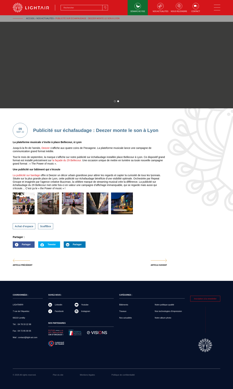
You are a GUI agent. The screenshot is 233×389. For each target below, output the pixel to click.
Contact (195, 7)
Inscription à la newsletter (205, 299)
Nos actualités (160, 7)
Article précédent (22, 265)
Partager (22, 245)
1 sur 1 (114, 101)
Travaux (122, 311)
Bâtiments (123, 305)
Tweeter (52, 244)
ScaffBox (45, 226)
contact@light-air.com (27, 337)
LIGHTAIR (34, 8)
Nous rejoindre (179, 7)
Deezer (46, 148)
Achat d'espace (24, 226)
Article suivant (159, 265)
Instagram (85, 311)
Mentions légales (87, 375)
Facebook (59, 311)
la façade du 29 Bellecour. (67, 160)
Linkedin (58, 305)
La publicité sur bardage (26, 175)
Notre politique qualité (164, 305)
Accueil (30, 18)
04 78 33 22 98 (24, 324)
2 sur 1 (118, 101)
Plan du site (58, 375)
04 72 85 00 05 (24, 331)
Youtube (84, 305)
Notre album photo (163, 318)
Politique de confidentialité (123, 375)
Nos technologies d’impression (168, 311)
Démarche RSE (137, 7)
